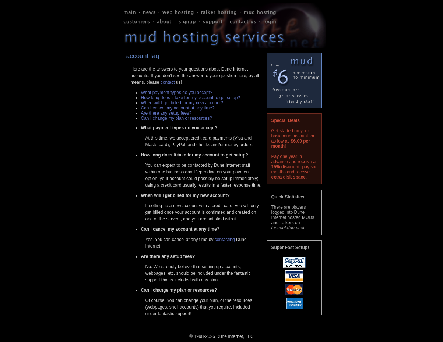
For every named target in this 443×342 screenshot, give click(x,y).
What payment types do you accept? (176, 92)
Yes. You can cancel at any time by (180, 239)
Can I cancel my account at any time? (178, 108)
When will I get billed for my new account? (182, 102)
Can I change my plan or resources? (176, 118)
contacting (225, 239)
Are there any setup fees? (166, 113)
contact (168, 82)
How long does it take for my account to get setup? (190, 97)
